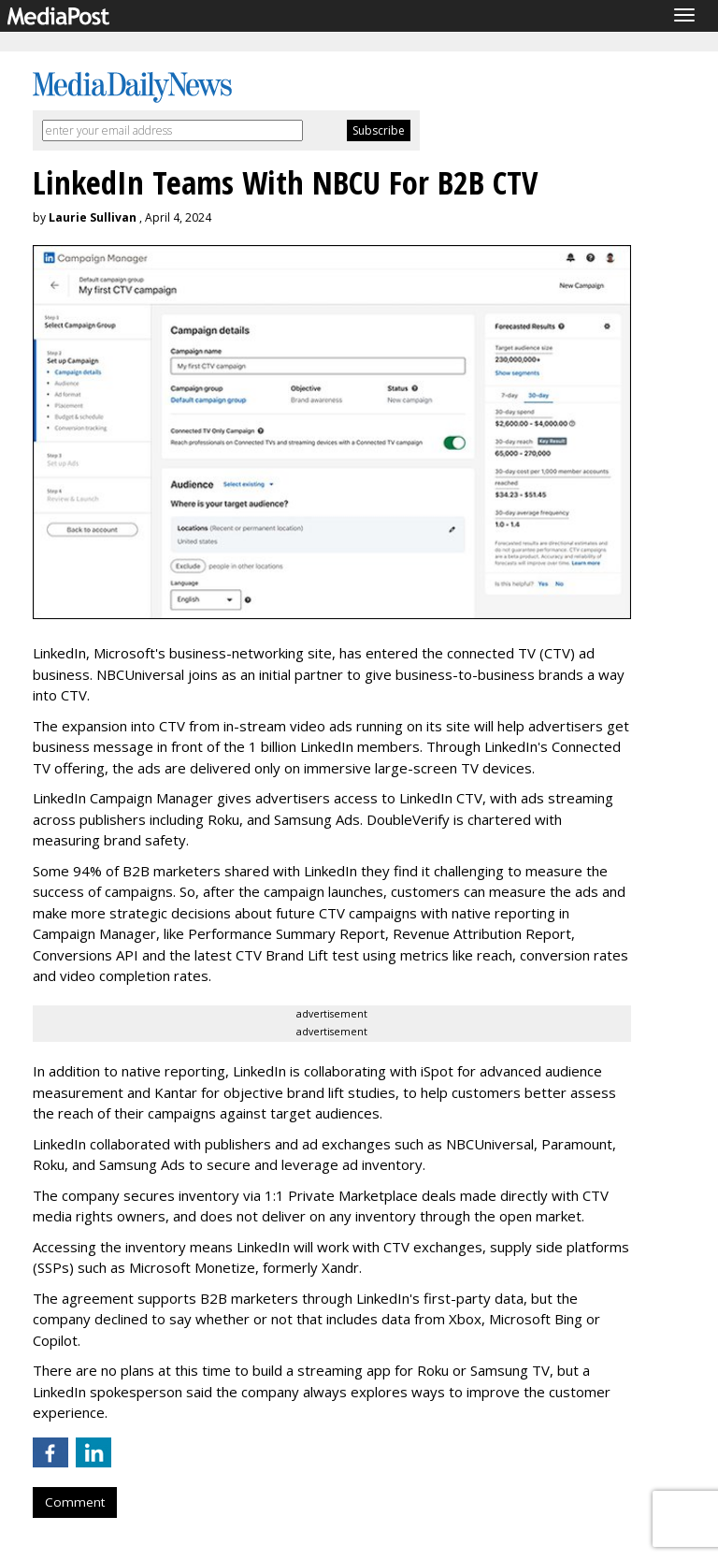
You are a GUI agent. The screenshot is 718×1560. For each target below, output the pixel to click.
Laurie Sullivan (92, 217)
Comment (75, 1502)
